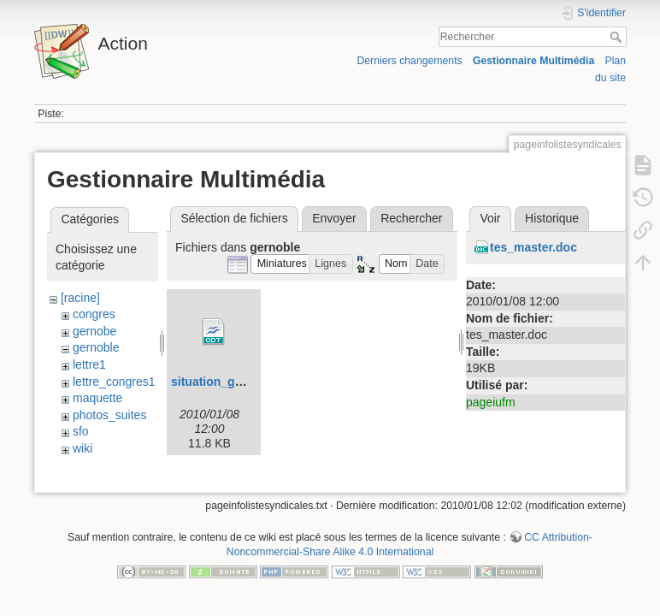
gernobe (94, 331)
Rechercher (618, 37)
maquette (97, 398)
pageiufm (491, 402)
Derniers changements (409, 61)
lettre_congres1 (114, 381)
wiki (82, 448)
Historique (552, 218)
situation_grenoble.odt (235, 381)
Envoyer (334, 218)
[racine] (80, 298)
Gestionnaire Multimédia (533, 61)
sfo (81, 431)
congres (94, 314)
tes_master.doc (533, 247)
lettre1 (89, 364)
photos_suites (109, 415)
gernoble (96, 347)
